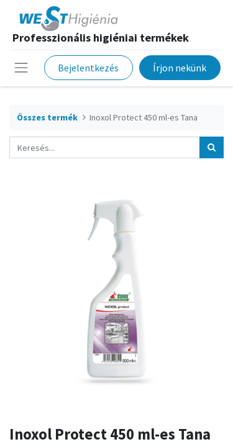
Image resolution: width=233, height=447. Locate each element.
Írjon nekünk (179, 67)
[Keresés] (211, 147)
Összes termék (47, 117)
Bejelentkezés (88, 67)
